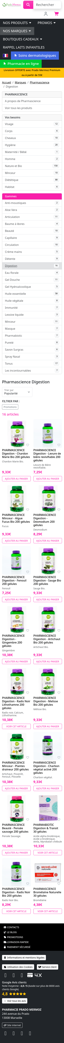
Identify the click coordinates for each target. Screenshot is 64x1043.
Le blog (10, 932)
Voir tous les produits (18, 108)
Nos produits (17, 22)
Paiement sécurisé (16, 947)
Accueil (6, 82)
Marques (20, 82)
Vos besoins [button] (12, 117)
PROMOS (47, 22)
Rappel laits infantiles (24, 47)
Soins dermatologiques (35, 55)
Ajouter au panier (16, 478)
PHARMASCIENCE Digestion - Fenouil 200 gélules (14, 580)
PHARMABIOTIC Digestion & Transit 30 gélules (45, 828)
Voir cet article (16, 726)
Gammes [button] (11, 196)
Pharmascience (39, 82)
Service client (47, 967)
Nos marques (17, 31)
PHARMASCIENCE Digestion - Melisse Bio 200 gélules (45, 701)
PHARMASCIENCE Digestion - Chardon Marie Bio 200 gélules (16, 453)
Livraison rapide (16, 942)
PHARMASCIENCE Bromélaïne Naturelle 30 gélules (47, 892)
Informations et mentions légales (24, 957)
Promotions (10, 407)
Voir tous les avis (15, 1000)
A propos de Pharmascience (23, 101)
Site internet (12, 1025)
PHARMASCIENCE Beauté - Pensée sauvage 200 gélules (15, 828)
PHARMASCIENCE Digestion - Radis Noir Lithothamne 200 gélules (16, 703)
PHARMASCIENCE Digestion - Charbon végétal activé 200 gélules (46, 768)
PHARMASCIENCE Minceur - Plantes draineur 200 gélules (15, 766)
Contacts (11, 927)
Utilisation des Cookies (18, 967)
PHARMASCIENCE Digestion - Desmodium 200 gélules (44, 520)
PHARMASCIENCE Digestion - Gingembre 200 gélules (13, 641)
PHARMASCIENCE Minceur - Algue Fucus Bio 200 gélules (16, 518)
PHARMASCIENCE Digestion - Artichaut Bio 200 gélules (46, 639)
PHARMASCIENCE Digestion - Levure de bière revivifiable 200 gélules (47, 455)
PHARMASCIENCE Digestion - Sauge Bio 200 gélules (47, 580)
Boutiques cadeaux (23, 39)
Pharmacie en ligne (21, 63)
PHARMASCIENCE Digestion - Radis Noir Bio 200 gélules (16, 892)
